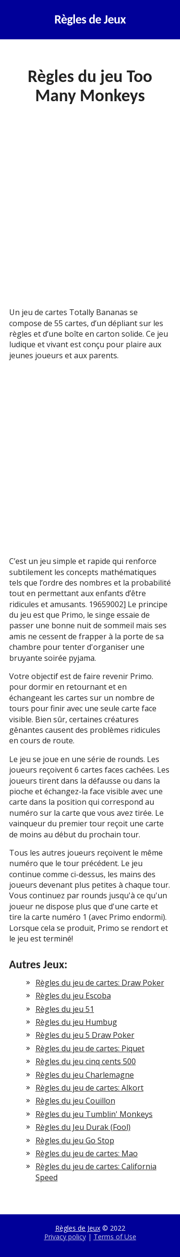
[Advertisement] (90, 213)
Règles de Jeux (90, 19)
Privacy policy (65, 1236)
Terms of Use (115, 1236)
